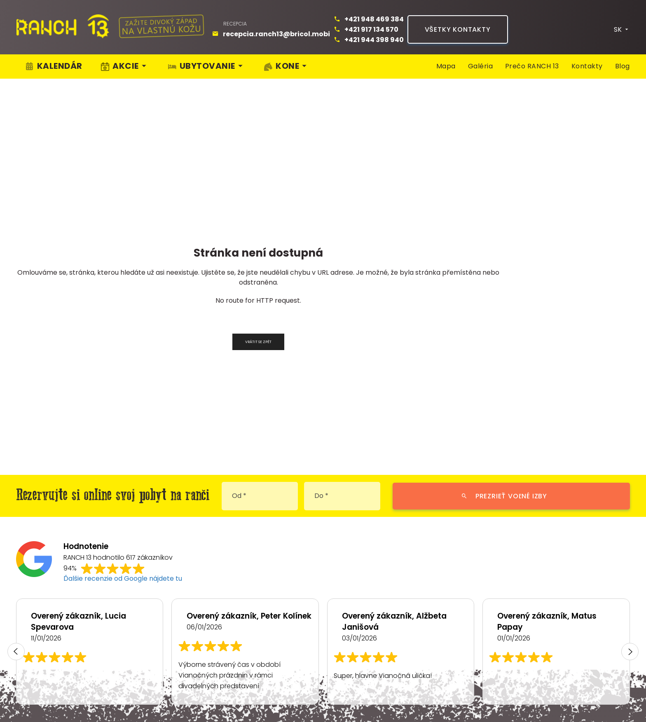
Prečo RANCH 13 (532, 60)
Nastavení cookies (201, 698)
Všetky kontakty (458, 23)
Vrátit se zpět (258, 176)
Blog (622, 60)
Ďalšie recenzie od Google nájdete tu (122, 413)
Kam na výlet (518, 626)
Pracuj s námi (605, 626)
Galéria (480, 60)
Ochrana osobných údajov (73, 698)
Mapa (446, 60)
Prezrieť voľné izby (504, 330)
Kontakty (587, 60)
